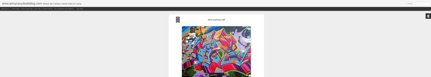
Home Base (16, 9)
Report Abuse (228, 75)
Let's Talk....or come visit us (43, 9)
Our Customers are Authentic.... (64, 9)
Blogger (222, 75)
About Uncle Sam (27, 9)
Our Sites (80, 9)
